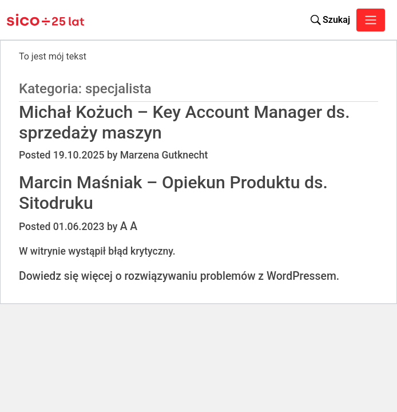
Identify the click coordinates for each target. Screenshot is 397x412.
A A (129, 226)
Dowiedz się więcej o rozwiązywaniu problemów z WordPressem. (179, 276)
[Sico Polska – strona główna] (33, 20)
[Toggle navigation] (370, 20)
